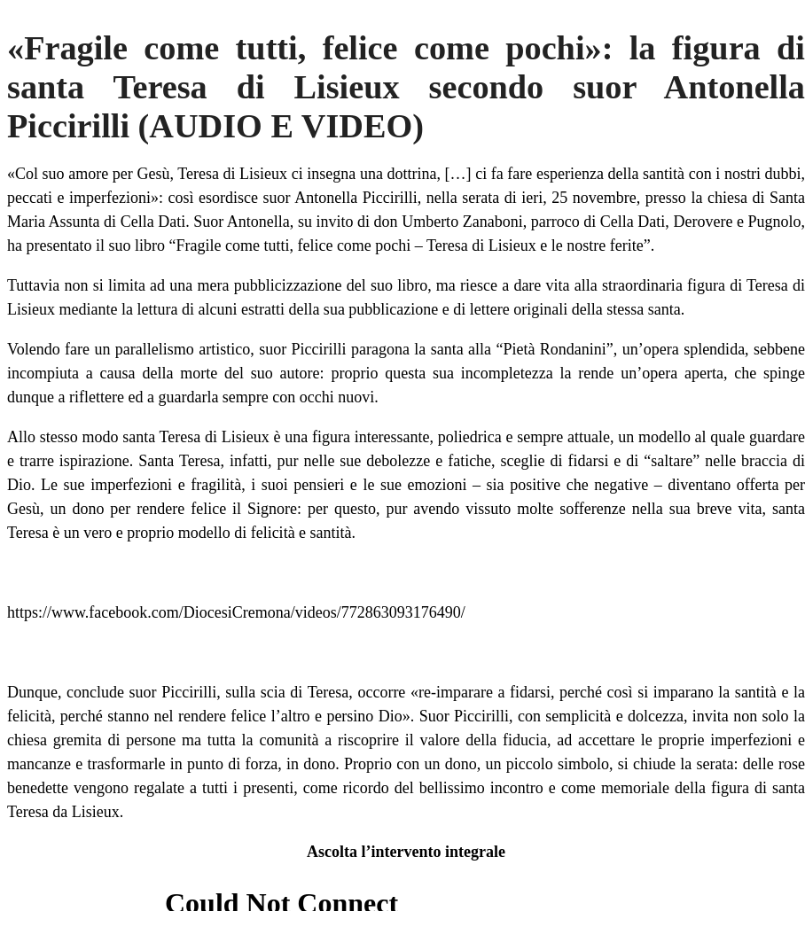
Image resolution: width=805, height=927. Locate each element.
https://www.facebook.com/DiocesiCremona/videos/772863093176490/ (236, 612)
